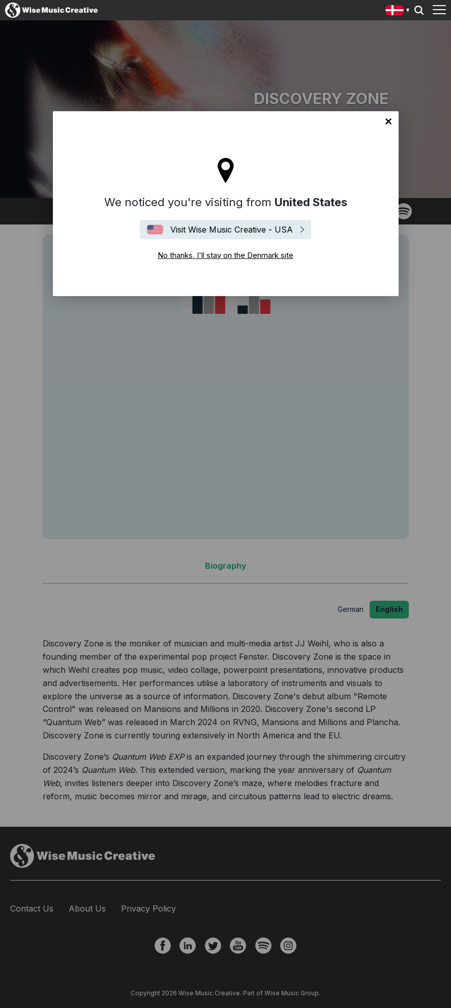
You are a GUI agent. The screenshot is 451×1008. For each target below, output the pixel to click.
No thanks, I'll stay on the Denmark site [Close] (388, 121)
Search (419, 10)
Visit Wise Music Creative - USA (231, 229)
